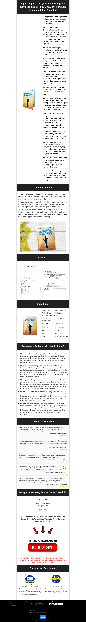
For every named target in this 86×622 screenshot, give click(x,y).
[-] (22, 604)
